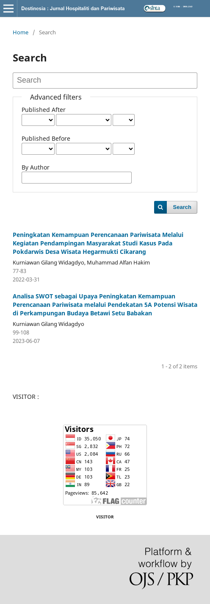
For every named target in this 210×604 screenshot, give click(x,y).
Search (182, 207)
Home (20, 32)
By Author (36, 167)
